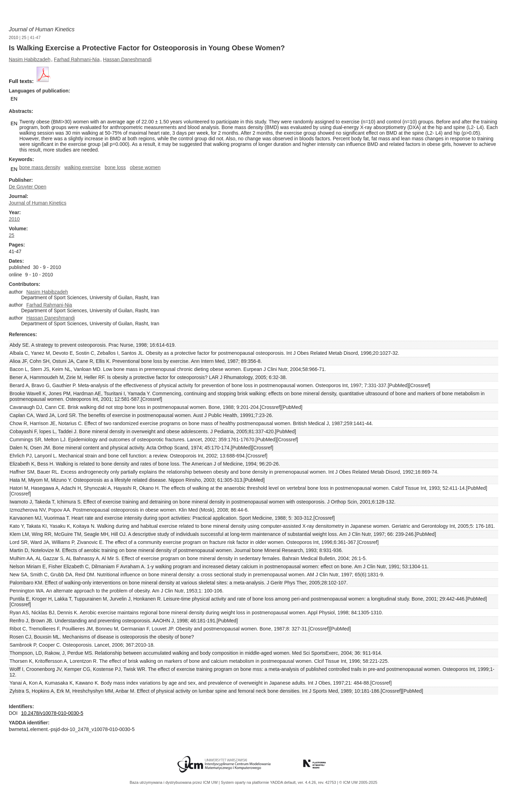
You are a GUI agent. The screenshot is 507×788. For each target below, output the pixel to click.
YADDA (277, 782)
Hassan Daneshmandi (127, 59)
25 (24, 37)
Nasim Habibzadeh (29, 59)
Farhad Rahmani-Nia (77, 59)
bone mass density (39, 167)
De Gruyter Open (27, 187)
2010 (13, 37)
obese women (145, 167)
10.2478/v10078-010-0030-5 (52, 713)
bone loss (115, 167)
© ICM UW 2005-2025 (358, 782)
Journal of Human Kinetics (42, 29)
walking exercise (82, 167)
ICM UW (211, 782)
